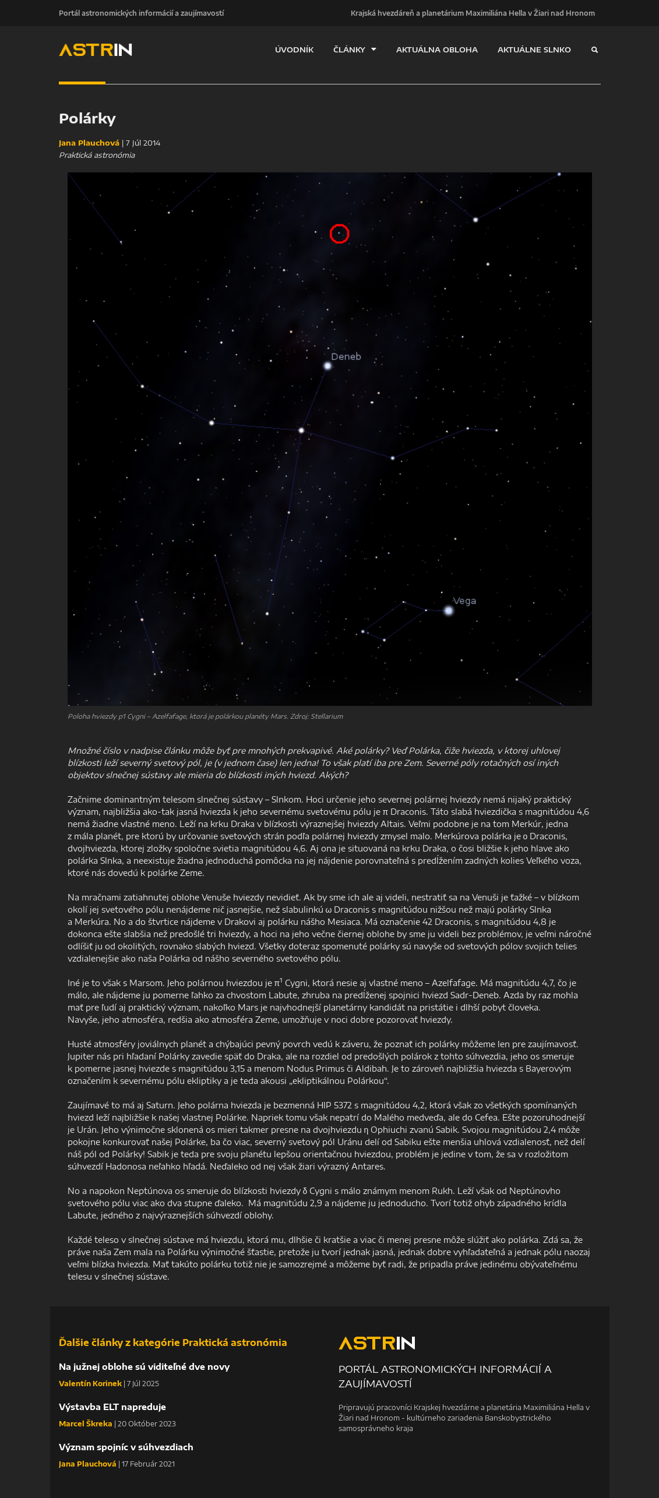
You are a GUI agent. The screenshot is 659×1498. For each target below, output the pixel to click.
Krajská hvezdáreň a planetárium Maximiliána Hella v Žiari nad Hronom (473, 13)
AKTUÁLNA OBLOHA (437, 49)
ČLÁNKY (354, 49)
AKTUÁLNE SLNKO (534, 49)
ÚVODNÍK (294, 49)
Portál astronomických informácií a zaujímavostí (141, 13)
